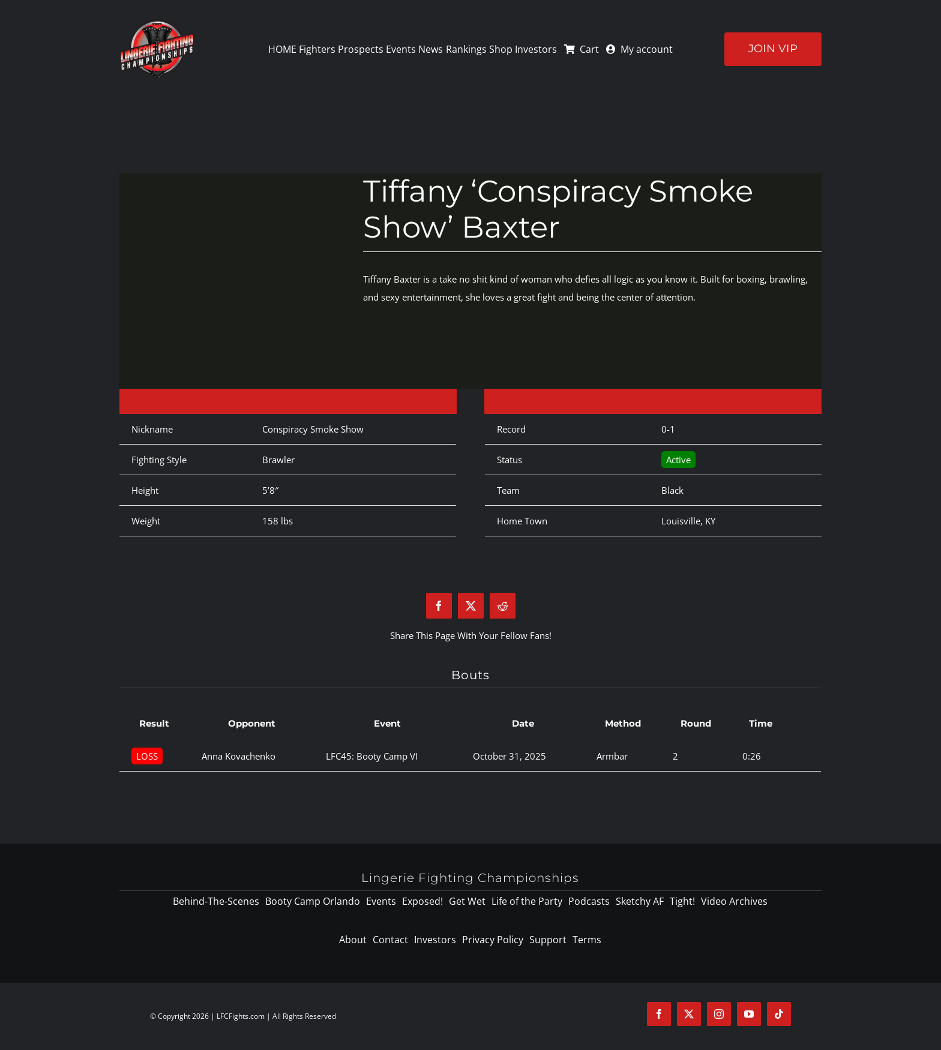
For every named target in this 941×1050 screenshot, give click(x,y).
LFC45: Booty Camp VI (372, 756)
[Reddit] (503, 606)
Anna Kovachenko (238, 756)
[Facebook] (439, 606)
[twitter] (689, 1014)
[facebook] (659, 1014)
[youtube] (749, 1014)
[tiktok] (779, 1014)
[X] (471, 606)
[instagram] (719, 1014)
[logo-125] (156, 23)
